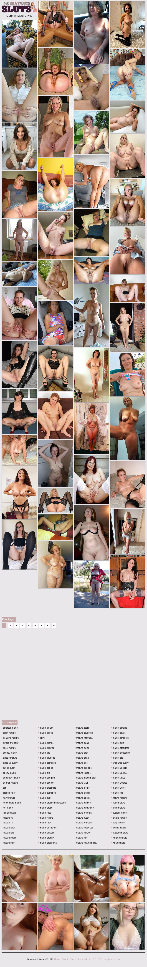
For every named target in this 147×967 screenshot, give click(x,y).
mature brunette (46, 758)
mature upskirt (119, 768)
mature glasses (46, 832)
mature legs (81, 763)
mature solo (117, 743)
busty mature (9, 748)
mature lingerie (83, 773)
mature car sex (46, 768)
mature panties (83, 802)
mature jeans (82, 743)
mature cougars (46, 777)
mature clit (44, 773)
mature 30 (7, 818)
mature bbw (8, 843)
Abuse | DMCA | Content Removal (70, 959)
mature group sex (47, 843)
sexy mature (118, 822)
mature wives (118, 788)
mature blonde (46, 743)
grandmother (8, 793)
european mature (11, 777)
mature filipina (45, 818)
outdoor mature (119, 813)
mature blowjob (46, 748)
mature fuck (44, 822)
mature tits (117, 758)
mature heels (82, 728)
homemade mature (11, 802)
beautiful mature (10, 738)
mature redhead (83, 822)
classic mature (9, 758)
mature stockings (120, 748)
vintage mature (119, 837)
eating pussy (8, 768)
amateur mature (10, 728)
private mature (119, 818)
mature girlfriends (47, 827)
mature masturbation (85, 777)
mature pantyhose (84, 807)
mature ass (8, 832)
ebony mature (9, 773)
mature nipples (83, 798)
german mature (10, 783)
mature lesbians (83, 768)
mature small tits (120, 738)
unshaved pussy (120, 763)
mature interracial (84, 738)
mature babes (9, 837)
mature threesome (120, 753)
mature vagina (119, 773)
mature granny (46, 837)
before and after (10, 743)
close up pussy (10, 763)
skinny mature (118, 827)
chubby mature (10, 753)
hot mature (7, 807)
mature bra (44, 753)
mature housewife (84, 733)
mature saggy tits (84, 827)
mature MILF (82, 783)
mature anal (8, 827)
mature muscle (83, 793)
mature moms (82, 788)
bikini (41, 738)
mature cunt (44, 798)
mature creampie (47, 788)
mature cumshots (47, 793)
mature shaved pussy (86, 843)
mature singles (119, 728)
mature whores (119, 783)
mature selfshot (83, 832)
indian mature (9, 813)
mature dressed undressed (52, 802)
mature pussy (82, 818)
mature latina (82, 758)
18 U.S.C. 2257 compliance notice (104, 959)
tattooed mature (119, 832)
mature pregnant (83, 813)
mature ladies (82, 748)
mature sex (81, 837)
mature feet (44, 813)
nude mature (118, 802)
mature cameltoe (47, 763)
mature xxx (117, 793)
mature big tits (45, 733)
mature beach (45, 728)
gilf (4, 788)
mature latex (81, 753)
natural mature (119, 798)
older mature (118, 807)
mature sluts (118, 733)
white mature (118, 843)
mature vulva (118, 777)
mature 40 (7, 822)
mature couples (46, 783)
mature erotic (45, 807)
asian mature (9, 733)
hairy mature (8, 798)
